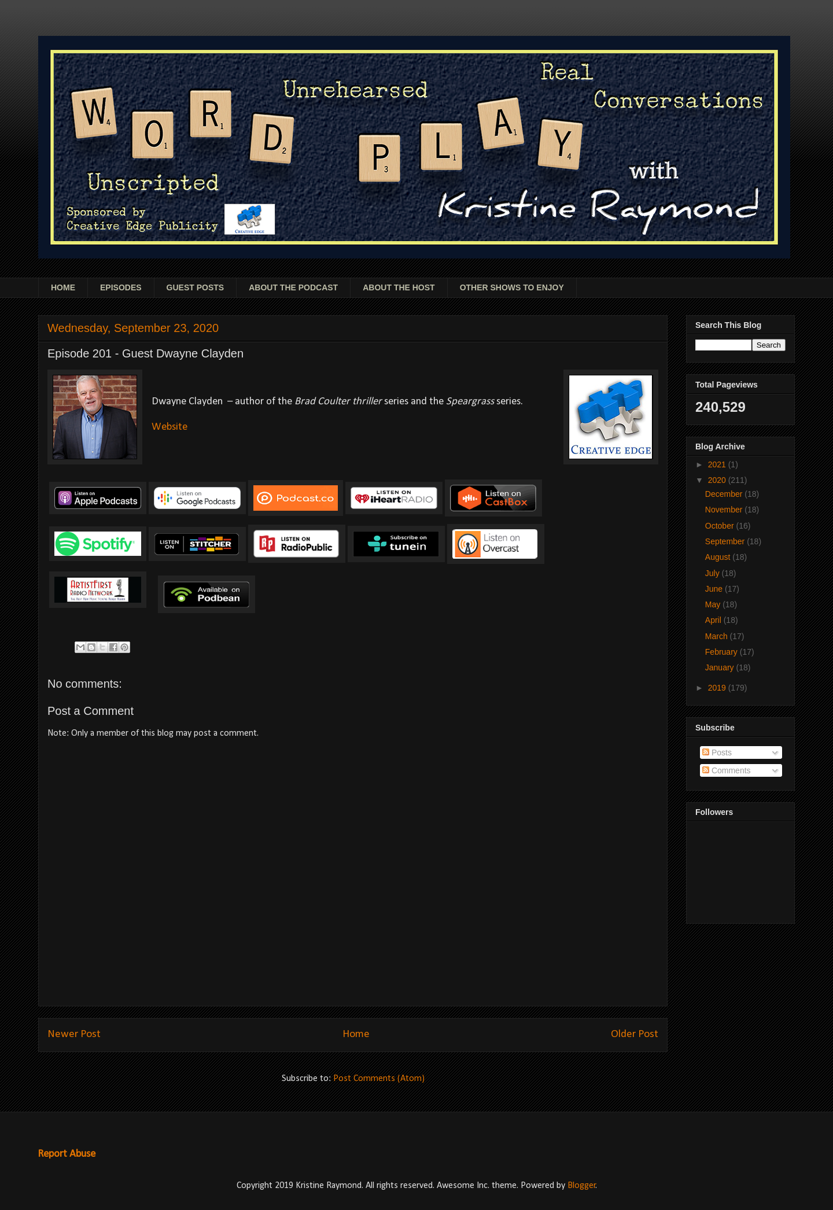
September (726, 541)
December (724, 494)
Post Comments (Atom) (379, 1078)
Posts (717, 752)
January (720, 667)
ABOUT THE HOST (398, 287)
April (714, 620)
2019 (718, 687)
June (715, 588)
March (717, 636)
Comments (726, 770)
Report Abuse (66, 1154)
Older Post (634, 1034)
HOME (63, 287)
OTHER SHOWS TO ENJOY (512, 287)
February (722, 651)
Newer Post (74, 1034)
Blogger (581, 1185)
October (720, 525)
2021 (718, 464)
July (713, 573)
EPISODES (121, 287)
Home (356, 1034)
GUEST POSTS (195, 287)
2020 (718, 480)
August (718, 557)
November (724, 509)
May (714, 604)
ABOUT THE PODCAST (293, 287)
